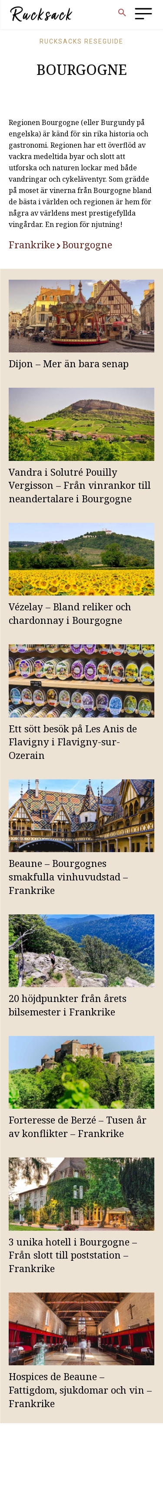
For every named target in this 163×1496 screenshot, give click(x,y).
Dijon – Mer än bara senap (69, 363)
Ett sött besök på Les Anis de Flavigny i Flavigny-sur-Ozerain (73, 742)
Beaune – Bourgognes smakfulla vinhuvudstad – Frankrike (68, 876)
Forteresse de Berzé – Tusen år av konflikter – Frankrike (77, 1126)
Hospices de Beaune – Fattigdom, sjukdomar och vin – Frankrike (80, 1390)
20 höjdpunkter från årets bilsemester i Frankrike (67, 1005)
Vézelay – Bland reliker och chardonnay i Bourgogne (70, 613)
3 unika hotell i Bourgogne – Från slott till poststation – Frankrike (73, 1255)
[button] (122, 13)
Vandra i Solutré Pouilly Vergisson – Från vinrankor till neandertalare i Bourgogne (80, 485)
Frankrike (32, 244)
